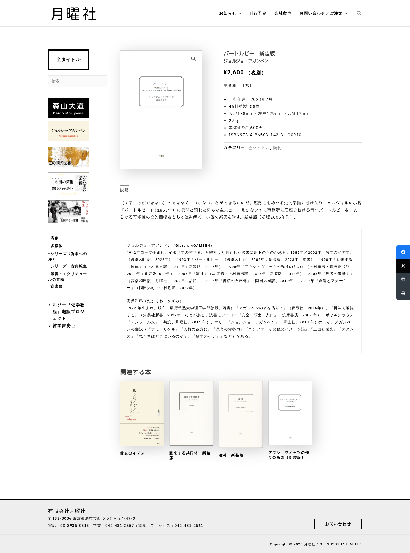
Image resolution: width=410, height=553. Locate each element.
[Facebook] (403, 252)
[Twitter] (403, 266)
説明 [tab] (124, 190)
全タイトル (68, 59)
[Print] (403, 293)
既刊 (277, 148)
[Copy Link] (403, 279)
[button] (238, 13)
